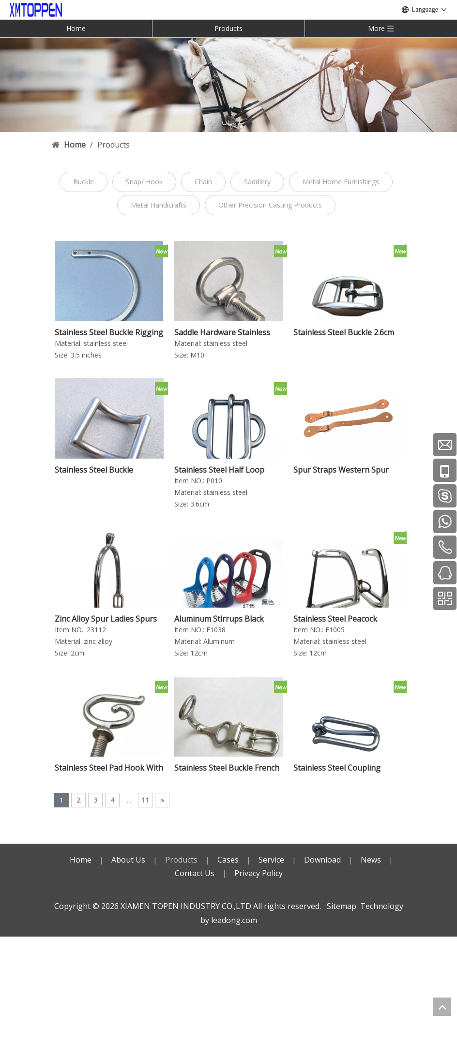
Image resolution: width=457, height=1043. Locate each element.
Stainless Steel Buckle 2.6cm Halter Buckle (343, 332)
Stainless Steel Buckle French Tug (226, 767)
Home (76, 28)
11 (145, 800)
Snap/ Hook (144, 181)
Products (228, 28)
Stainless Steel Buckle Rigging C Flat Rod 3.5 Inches (109, 332)
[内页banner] (228, 84)
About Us (128, 859)
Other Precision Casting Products (270, 204)
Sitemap (341, 906)
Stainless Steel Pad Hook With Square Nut (109, 767)
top (442, 1007)
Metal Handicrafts (158, 204)
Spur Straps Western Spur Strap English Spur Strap (341, 469)
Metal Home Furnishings (341, 181)
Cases (228, 859)
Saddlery (257, 181)
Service (271, 859)
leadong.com (234, 920)
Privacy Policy (258, 873)
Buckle (83, 181)
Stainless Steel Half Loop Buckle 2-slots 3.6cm (219, 469)
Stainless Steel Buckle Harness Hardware (94, 469)
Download (322, 859)
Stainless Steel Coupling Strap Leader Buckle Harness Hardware (346, 767)
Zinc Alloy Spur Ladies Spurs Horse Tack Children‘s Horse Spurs (106, 618)
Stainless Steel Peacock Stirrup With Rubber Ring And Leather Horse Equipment (347, 618)
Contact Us (194, 873)
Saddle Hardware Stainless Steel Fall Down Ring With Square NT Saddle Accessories (222, 332)
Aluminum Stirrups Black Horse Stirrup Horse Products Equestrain (228, 618)
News (371, 859)
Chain (203, 181)
